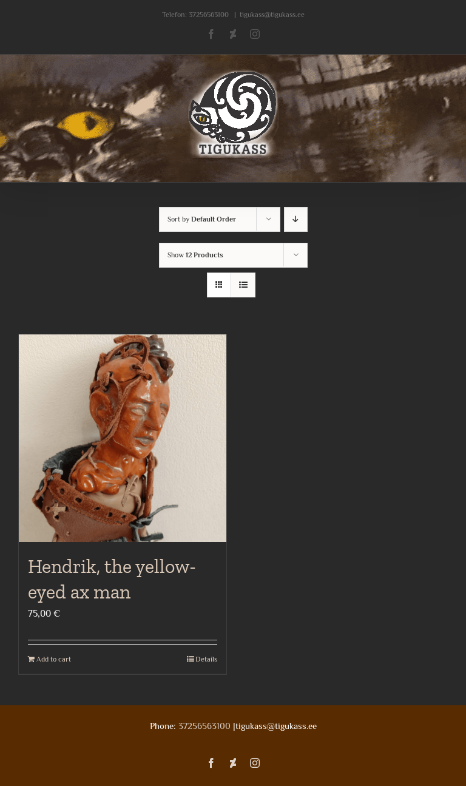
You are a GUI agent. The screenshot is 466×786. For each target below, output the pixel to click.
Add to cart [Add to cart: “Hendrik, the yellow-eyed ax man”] (53, 659)
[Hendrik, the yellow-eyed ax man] (122, 438)
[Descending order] (296, 219)
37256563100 (209, 14)
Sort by (201, 219)
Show (195, 255)
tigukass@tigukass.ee (272, 14)
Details (206, 659)
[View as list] (243, 285)
